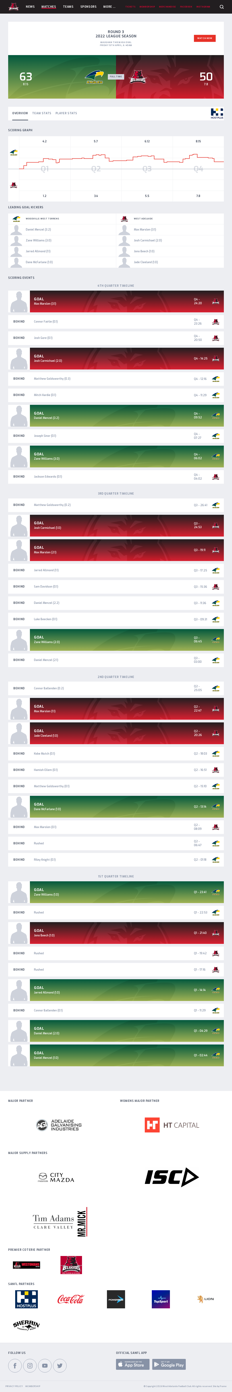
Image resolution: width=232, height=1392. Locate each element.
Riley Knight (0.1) (45, 860)
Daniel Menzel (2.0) (46, 1033)
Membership (32, 1386)
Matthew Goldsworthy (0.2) (52, 505)
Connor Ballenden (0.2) (49, 688)
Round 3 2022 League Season (116, 34)
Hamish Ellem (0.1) (46, 770)
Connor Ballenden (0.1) (48, 1010)
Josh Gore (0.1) (43, 338)
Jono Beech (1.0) (44, 935)
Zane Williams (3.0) (47, 459)
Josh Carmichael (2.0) (48, 361)
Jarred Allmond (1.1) (46, 570)
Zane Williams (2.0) (47, 642)
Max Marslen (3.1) (45, 304)
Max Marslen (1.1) (45, 711)
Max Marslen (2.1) (45, 552)
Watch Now (204, 38)
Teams (68, 7)
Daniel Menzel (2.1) (46, 660)
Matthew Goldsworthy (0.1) (52, 786)
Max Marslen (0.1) (45, 827)
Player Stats (66, 113)
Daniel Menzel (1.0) (46, 1058)
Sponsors (88, 7)
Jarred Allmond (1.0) (47, 992)
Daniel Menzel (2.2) (46, 603)
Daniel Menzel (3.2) (46, 418)
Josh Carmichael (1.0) (47, 528)
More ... (109, 7)
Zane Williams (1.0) (46, 894)
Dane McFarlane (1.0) (47, 809)
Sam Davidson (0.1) (46, 586)
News (30, 7)
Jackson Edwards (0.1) (48, 477)
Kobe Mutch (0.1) (44, 754)
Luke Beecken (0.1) (45, 619)
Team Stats (41, 113)
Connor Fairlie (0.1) (46, 321)
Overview (20, 113)
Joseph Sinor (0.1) (45, 436)
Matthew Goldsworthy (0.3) (52, 379)
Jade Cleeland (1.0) (46, 736)
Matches (48, 7)
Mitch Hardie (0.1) (45, 395)
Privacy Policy (14, 1386)
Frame (223, 1386)
